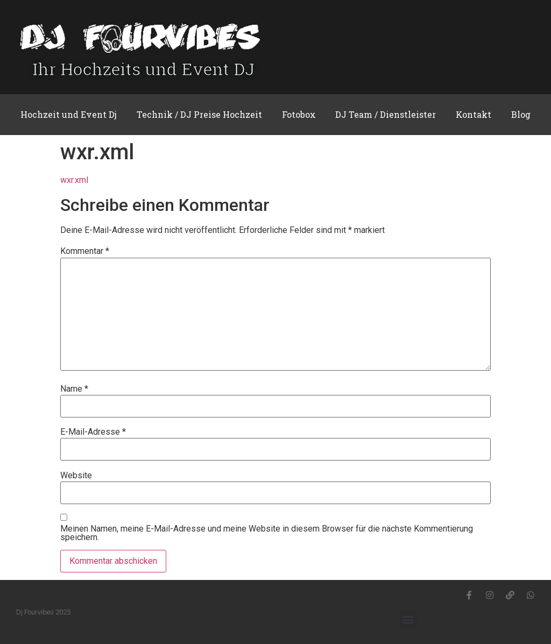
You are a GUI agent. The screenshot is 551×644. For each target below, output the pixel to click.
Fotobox (299, 114)
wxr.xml (74, 180)
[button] (408, 619)
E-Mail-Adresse (93, 432)
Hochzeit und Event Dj (68, 114)
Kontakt (473, 114)
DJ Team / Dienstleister (385, 114)
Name (74, 389)
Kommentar (84, 251)
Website (76, 475)
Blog (521, 114)
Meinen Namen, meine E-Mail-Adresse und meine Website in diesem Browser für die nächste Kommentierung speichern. (266, 533)
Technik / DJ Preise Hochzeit (199, 114)
